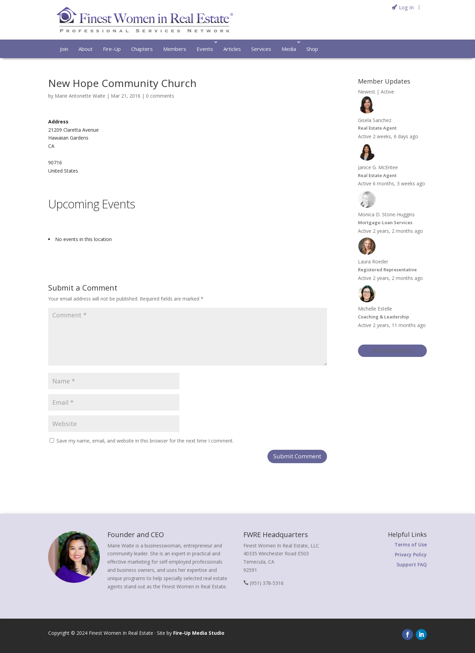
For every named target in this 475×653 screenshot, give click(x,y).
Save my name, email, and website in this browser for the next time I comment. (145, 440)
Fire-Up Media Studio (198, 633)
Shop (312, 48)
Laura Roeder (373, 261)
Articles (232, 48)
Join (64, 48)
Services (261, 48)
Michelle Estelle (375, 308)
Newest (366, 91)
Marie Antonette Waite (80, 95)
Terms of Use (410, 544)
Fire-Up (112, 48)
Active (387, 91)
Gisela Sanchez (374, 120)
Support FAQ (412, 564)
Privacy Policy (411, 554)
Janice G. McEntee (378, 167)
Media (289, 48)
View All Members (392, 350)
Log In (406, 7)
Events (205, 48)
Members (174, 48)
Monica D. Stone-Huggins (386, 214)
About (85, 48)
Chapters (142, 48)
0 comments (160, 95)
